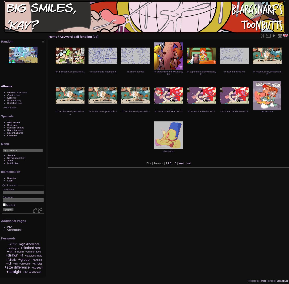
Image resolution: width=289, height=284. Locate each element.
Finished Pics (14, 92)
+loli (9, 263)
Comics (11, 95)
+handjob (36, 259)
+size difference (17, 267)
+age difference (29, 244)
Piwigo (263, 281)
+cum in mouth (15, 251)
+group (24, 260)
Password (8, 197)
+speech (37, 267)
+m (15, 263)
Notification (13, 163)
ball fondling (83, 36)
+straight (13, 272)
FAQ (9, 227)
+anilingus (13, 248)
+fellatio (11, 259)
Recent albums (15, 132)
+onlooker (25, 263)
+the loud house (32, 272)
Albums (6, 86)
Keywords (12, 158)
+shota (37, 263)
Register (11, 178)
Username (8, 189)
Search (11, 155)
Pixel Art (11, 100)
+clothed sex (30, 248)
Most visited (13, 122)
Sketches (12, 103)
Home (53, 36)
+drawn (12, 255)
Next (181, 163)
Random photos (15, 127)
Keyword (66, 36)
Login (10, 180)
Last (188, 163)
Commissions (14, 229)
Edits (10, 97)
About (10, 160)
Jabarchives (282, 281)
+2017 (12, 244)
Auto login (9, 205)
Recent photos (15, 130)
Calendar (12, 135)
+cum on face (33, 251)
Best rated (12, 125)
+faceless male (33, 255)
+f (21, 255)
